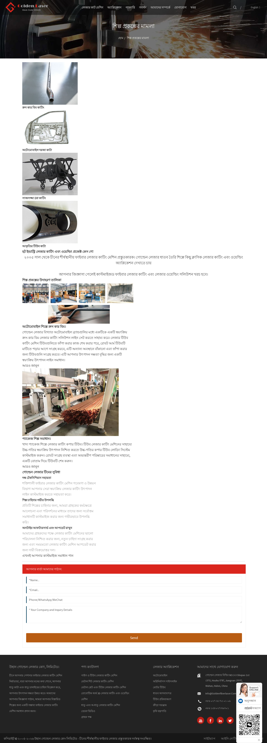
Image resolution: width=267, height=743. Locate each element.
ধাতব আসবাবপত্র (162, 693)
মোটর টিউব (159, 687)
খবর (193, 7)
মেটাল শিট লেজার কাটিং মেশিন (97, 681)
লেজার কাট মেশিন (92, 7)
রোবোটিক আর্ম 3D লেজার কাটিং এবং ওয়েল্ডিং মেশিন (105, 696)
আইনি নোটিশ (229, 738)
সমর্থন (142, 7)
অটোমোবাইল (160, 675)
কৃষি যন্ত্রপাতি (159, 711)
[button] (30, 365)
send (134, 637)
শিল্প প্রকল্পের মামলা (138, 38)
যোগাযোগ (180, 7)
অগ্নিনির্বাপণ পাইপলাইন (165, 681)
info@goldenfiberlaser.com (220, 693)
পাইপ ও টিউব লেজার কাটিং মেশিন (99, 675)
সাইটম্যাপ (209, 738)
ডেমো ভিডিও (88, 711)
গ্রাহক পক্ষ (86, 717)
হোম (120, 38)
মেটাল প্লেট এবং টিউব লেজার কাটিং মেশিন (103, 687)
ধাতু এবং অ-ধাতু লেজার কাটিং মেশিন (100, 705)
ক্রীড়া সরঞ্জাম (160, 705)
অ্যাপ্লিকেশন (114, 7)
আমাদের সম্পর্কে (160, 7)
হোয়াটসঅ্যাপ (252, 708)
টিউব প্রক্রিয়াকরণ (162, 699)
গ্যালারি (130, 7)
